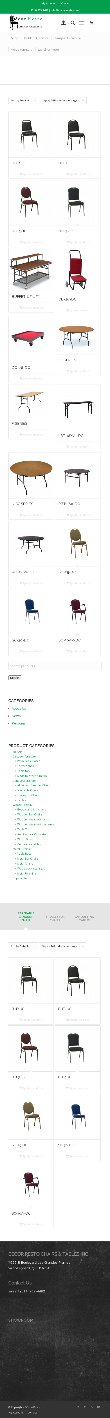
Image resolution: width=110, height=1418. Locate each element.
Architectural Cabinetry (32, 834)
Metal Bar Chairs (27, 858)
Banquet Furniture (24, 781)
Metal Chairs (25, 863)
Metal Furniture (22, 849)
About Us (19, 708)
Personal (18, 723)
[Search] (70, 23)
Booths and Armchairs (31, 809)
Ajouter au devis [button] (31, 174)
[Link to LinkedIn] (78, 1406)
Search (15, 677)
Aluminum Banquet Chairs (33, 785)
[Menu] (81, 22)
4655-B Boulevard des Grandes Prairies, (39, 1262)
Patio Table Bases (28, 761)
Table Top (23, 829)
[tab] (25, 918)
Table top (23, 771)
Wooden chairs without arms (35, 824)
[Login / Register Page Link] (61, 23)
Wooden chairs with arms (33, 819)
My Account (49, 3)
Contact (66, 3)
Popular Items (22, 878)
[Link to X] (91, 1406)
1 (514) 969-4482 (31, 1291)
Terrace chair (25, 766)
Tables (21, 800)
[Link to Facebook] (84, 1406)
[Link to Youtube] (98, 1406)
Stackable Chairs (27, 790)
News (16, 715)
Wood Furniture (23, 805)
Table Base (24, 854)
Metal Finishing (26, 873)
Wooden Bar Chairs (29, 814)
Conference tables (29, 844)
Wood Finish (25, 839)
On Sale (17, 752)
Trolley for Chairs (28, 795)
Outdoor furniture (24, 756)
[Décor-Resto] (45, 23)
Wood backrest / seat (31, 868)
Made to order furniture (32, 776)
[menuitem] (48, 3)
